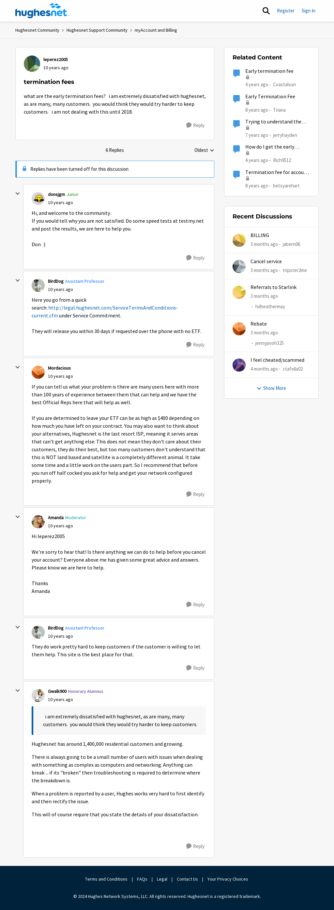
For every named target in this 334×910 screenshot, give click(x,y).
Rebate (258, 324)
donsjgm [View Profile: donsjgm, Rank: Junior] (56, 194)
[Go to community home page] (42, 10)
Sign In (308, 11)
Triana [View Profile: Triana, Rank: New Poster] (279, 109)
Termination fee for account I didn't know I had (277, 172)
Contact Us (187, 879)
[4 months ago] (264, 369)
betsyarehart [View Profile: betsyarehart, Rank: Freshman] (286, 185)
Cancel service (266, 261)
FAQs (142, 879)
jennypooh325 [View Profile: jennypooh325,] (269, 343)
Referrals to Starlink (273, 287)
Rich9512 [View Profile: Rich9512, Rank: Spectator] (282, 160)
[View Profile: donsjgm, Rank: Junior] (38, 198)
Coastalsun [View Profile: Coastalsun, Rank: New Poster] (284, 84)
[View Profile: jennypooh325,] (239, 328)
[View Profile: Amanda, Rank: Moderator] (38, 521)
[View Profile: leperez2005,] (32, 64)
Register (286, 11)
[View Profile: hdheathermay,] (239, 292)
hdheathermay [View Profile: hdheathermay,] (270, 306)
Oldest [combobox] (204, 150)
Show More (271, 388)
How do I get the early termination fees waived (272, 147)
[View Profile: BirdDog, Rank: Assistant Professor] (38, 285)
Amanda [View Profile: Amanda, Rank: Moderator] (56, 517)
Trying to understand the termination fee (273, 122)
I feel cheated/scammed (277, 360)
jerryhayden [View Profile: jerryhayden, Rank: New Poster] (285, 135)
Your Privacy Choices (228, 879)
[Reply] (195, 125)
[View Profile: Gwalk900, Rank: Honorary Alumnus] (38, 695)
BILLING (259, 235)
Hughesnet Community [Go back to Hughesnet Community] (37, 30)
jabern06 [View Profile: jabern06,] (291, 244)
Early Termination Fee (270, 96)
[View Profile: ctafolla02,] (239, 365)
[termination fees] (60, 202)
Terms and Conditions (106, 879)
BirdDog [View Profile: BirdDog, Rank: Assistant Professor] (56, 281)
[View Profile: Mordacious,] (38, 372)
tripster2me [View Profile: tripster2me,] (295, 270)
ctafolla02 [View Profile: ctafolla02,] (293, 369)
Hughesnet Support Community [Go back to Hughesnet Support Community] (97, 30)
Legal (162, 879)
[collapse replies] (18, 194)
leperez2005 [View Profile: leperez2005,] (55, 59)
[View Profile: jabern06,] (239, 240)
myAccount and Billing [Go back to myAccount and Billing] (156, 30)
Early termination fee (269, 71)
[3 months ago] (264, 244)
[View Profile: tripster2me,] (239, 266)
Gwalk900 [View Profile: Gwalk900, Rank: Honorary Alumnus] (57, 691)
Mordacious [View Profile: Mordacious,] (59, 368)
